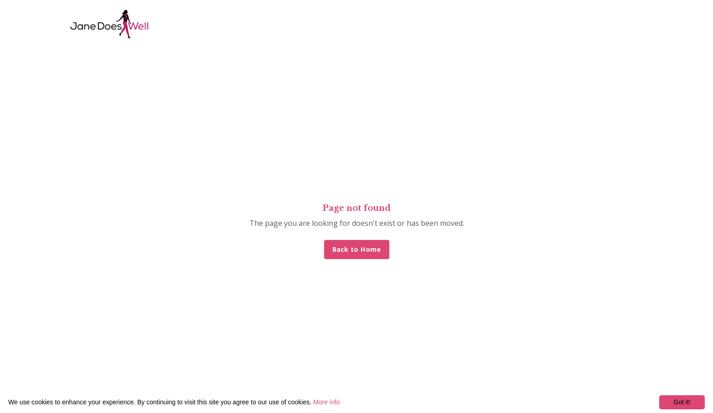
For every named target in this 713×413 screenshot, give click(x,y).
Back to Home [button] (356, 249)
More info (326, 402)
